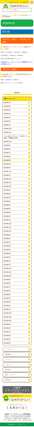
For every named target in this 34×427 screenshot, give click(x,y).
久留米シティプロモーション (17, 5)
